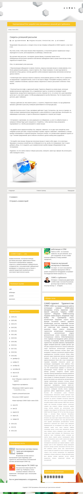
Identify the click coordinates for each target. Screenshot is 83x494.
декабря (15, 358)
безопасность (58, 346)
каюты (60, 427)
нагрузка (72, 429)
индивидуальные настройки (52, 354)
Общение (56, 314)
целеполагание (66, 408)
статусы (62, 450)
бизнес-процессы (67, 417)
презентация (47, 440)
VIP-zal (61, 412)
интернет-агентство (55, 344)
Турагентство (46, 40)
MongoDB (62, 377)
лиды (72, 316)
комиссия (66, 427)
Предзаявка (58, 319)
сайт (10, 289)
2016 (12, 352)
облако (68, 354)
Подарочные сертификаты (20, 384)
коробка (66, 371)
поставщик (59, 404)
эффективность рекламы (63, 390)
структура (71, 450)
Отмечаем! (71, 392)
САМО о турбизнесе (59, 277)
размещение (71, 444)
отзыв (64, 360)
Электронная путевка (59, 394)
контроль (62, 354)
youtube (11, 296)
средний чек (57, 450)
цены (72, 408)
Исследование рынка (60, 392)
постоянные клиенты (58, 321)
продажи (32, 40)
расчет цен (70, 362)
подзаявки (47, 362)
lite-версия (71, 412)
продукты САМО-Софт (51, 325)
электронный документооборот (65, 352)
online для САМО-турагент (51, 365)
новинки (58, 308)
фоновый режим (70, 454)
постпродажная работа (61, 339)
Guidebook (56, 377)
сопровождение (56, 364)
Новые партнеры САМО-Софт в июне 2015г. (25, 400)
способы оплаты (63, 389)
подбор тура (47, 404)
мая (14, 408)
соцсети (66, 319)
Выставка (46, 392)
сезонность (47, 389)
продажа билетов (54, 387)
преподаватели (47, 442)
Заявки (72, 327)
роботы (55, 448)
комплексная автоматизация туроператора (61, 348)
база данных (70, 377)
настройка (55, 342)
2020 (12, 338)
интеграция (48, 308)
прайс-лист (71, 385)
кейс (60, 360)
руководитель (51, 375)
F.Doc (72, 364)
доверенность (47, 423)
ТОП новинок (65, 415)
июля (14, 376)
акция (72, 394)
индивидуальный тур (49, 425)
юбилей (72, 456)
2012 (12, 430)
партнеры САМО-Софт (63, 402)
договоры (52, 371)
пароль (50, 437)
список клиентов (62, 375)
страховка (66, 450)
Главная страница (41, 190)
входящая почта (58, 419)
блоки (57, 360)
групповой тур (47, 398)
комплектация (53, 381)
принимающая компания (60, 373)
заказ (66, 423)
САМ (57, 415)
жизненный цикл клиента (57, 423)
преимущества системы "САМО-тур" (63, 440)
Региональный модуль (49, 415)
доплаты (54, 398)
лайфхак (72, 427)
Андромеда (64, 323)
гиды (64, 419)
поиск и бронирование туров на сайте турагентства (56, 438)
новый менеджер (56, 433)
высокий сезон (70, 396)
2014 (12, 423)
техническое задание (68, 406)
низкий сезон (70, 431)
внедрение (65, 316)
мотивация (61, 325)
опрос (52, 435)
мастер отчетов (55, 429)
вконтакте (12, 299)
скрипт (68, 350)
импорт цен (54, 379)
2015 (12, 355)
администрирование (49, 360)
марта (14, 415)
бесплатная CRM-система (50, 396)
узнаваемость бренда (49, 454)
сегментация (71, 404)
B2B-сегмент (63, 410)
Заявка (62, 340)
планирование (70, 360)
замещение (71, 423)
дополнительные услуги (51, 335)
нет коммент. (61, 40)
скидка (51, 356)
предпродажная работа (65, 306)
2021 (12, 334)
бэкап (72, 417)
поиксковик (53, 404)
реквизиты (49, 448)
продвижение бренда (62, 444)
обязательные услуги (68, 433)
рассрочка (46, 446)
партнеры (46, 373)
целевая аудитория (58, 456)
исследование (58, 425)
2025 (12, 320)
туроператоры (60, 452)
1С (52, 377)
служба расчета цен (67, 344)
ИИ (51, 392)
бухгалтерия (70, 369)
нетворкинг (71, 383)
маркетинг (64, 310)
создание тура (48, 406)
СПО (48, 367)
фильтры (63, 356)
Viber (65, 412)
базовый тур (62, 369)
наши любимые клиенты (50, 431)
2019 (12, 341)
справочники (56, 356)
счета (62, 364)
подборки (51, 339)
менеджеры (48, 310)
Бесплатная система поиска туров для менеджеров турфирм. (27, 451)
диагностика (47, 379)
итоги (45, 339)
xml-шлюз (53, 413)
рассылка (38, 40)
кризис (72, 371)
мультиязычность (62, 383)
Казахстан (63, 413)
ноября (15, 362)
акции (53, 417)
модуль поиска (53, 383)
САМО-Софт (51, 327)
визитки (59, 396)
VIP (58, 412)
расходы (52, 446)
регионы (56, 446)
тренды (46, 408)
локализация (47, 429)
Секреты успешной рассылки (23, 37)
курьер (55, 400)
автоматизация (48, 319)
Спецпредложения (48, 394)
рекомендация (70, 387)
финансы (62, 342)
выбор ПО (49, 317)
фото (45, 456)
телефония (64, 327)
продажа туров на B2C (50, 444)
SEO (52, 412)
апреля (15, 412)
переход (52, 373)
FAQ (67, 410)
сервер (50, 450)
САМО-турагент (51, 303)
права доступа (69, 325)
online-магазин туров (64, 365)
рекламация (47, 364)
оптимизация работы (59, 435)
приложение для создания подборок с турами (63, 442)
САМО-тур (53, 306)
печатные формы (49, 350)
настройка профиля (49, 402)
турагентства (48, 331)
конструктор (65, 398)
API (45, 327)
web (45, 346)
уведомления (71, 452)
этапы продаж (52, 410)
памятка (46, 437)
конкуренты (60, 371)
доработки (71, 321)
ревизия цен (62, 387)
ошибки (56, 402)
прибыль (65, 404)
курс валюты (51, 400)
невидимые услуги (62, 431)
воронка (65, 346)
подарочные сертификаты (52, 385)
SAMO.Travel (47, 412)
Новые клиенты (58, 329)
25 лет (57, 410)
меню (60, 429)
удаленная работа (49, 390)
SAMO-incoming (68, 314)
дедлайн (50, 421)
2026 (12, 317)
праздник (72, 438)
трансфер (71, 389)
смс (53, 450)
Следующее (12, 190)
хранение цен (58, 408)
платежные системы (60, 350)
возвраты (64, 396)
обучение (71, 335)
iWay (67, 412)
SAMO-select (69, 308)
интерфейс (59, 398)
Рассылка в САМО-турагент (20, 397)
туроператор (61, 317)
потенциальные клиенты (52, 337)
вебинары (12, 292)
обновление (70, 329)
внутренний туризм (49, 419)
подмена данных (57, 437)
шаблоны (67, 364)
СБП (60, 415)
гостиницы (47, 340)
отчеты (56, 310)
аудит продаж (58, 417)
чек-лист (67, 456)
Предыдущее (71, 190)
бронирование (69, 342)
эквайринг (46, 410)
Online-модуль (56, 316)
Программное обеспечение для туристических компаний (46, 487)
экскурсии (54, 352)
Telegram (55, 412)
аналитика (47, 329)
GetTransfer (71, 410)
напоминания (71, 400)
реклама (71, 339)
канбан (52, 427)
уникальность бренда (60, 454)
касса (56, 427)
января (15, 419)
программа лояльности (58, 362)
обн (62, 433)
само (63, 448)
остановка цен (70, 435)
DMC (73, 390)
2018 (12, 345)
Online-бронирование (67, 337)
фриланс (50, 456)
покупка (64, 385)
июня (14, 405)
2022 (12, 331)
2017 (12, 348)
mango (45, 413)
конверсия (64, 335)
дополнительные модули (64, 333)
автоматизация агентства (52, 323)
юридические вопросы (50, 458)
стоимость (54, 406)
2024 (12, 324)
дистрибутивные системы (67, 421)
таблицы (60, 406)
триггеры (51, 408)
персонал (71, 402)
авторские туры (48, 417)
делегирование (56, 421)
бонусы (72, 317)
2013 (12, 427)
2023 (12, 327)
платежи (71, 323)
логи (59, 400)
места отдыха (63, 400)
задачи (46, 344)
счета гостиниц (53, 452)
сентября (15, 369)
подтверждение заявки (68, 437)
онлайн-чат (46, 435)
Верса (58, 413)
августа (15, 372)
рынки (59, 448)
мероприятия (66, 429)
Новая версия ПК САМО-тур (27, 465)
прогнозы (46, 387)
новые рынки (47, 433)
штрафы (49, 377)
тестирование (55, 340)
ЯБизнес (72, 415)
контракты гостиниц (63, 381)
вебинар (46, 371)
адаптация (67, 394)
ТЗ (66, 377)
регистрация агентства (64, 446)
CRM (52, 40)
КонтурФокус (71, 413)
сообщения (54, 389)
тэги (66, 452)
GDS (58, 327)
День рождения (51, 346)
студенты (46, 452)
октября (15, 365)
